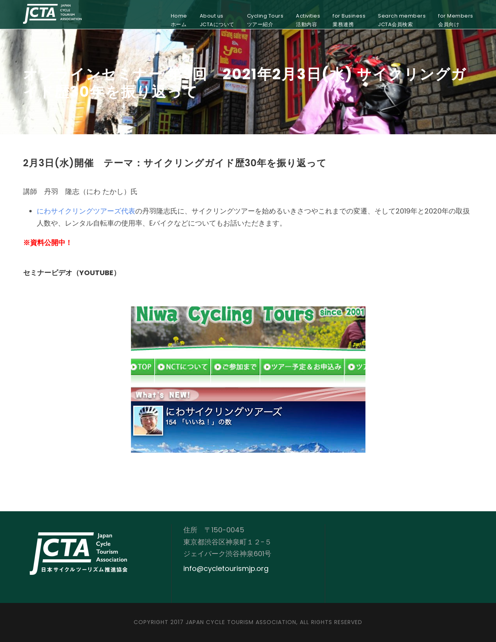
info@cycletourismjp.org (226, 568)
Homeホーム (179, 20)
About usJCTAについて (217, 20)
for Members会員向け (455, 20)
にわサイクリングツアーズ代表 (86, 211)
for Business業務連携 (349, 20)
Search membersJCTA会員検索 (402, 20)
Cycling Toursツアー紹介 (265, 20)
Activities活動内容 (308, 20)
